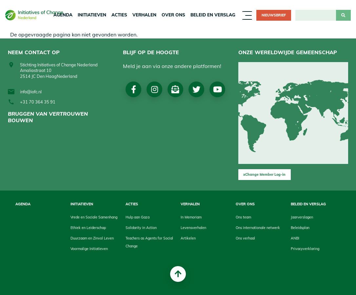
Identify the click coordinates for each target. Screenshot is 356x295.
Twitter (196, 89)
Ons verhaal (245, 238)
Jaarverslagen (302, 217)
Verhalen (144, 14)
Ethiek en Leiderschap (88, 227)
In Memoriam (191, 217)
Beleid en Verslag (212, 14)
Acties (119, 14)
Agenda (22, 204)
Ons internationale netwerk (258, 227)
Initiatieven (92, 14)
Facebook (133, 89)
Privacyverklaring (305, 248)
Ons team (243, 217)
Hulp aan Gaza (137, 217)
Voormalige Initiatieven (89, 248)
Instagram (154, 89)
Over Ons (173, 14)
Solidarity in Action (141, 227)
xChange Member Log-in (264, 174)
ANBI (295, 238)
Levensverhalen (193, 227)
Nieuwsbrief (274, 15)
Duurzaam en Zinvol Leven (92, 238)
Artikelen (188, 238)
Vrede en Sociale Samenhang (93, 217)
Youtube (217, 89)
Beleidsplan (300, 227)
